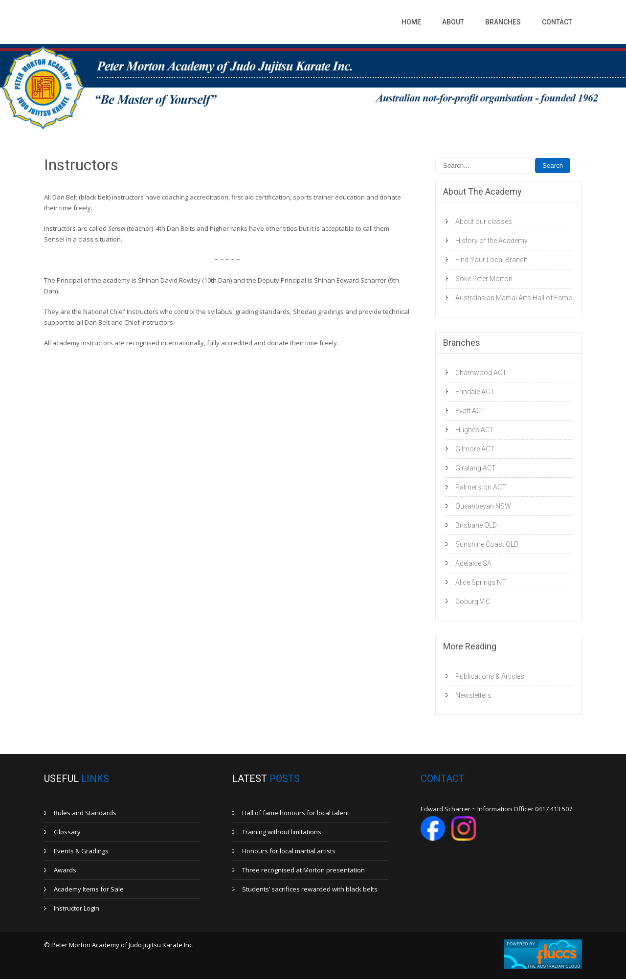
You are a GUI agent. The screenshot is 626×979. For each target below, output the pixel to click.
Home (411, 22)
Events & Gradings (81, 850)
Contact (557, 22)
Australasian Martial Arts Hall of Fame (513, 298)
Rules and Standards (85, 812)
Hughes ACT (474, 430)
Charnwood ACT (481, 373)
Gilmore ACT (474, 449)
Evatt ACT (470, 411)
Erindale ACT (474, 392)
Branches (503, 22)
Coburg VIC (472, 601)
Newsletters (473, 695)
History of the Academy (491, 241)
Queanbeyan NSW (483, 506)
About (453, 22)
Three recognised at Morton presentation (303, 870)
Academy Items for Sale (89, 889)
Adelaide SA (473, 563)
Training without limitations (281, 831)
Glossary (67, 831)
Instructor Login (76, 908)
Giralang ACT (475, 468)
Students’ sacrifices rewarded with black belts (310, 889)
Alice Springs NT (480, 582)
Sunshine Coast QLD (486, 544)
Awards (65, 870)
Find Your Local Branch (491, 260)
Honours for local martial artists (288, 850)
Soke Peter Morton (484, 279)
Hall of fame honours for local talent (295, 812)
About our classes (483, 221)
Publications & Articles (489, 676)
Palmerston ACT (480, 487)
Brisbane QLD (476, 525)
